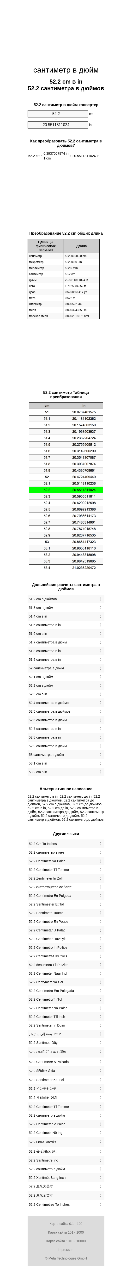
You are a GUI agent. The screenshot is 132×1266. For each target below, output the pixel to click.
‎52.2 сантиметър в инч (46, 852)
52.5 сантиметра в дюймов (49, 711)
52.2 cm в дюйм (41, 685)
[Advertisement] (66, 30)
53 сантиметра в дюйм (46, 755)
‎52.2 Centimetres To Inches (49, 1204)
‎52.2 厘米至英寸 (41, 1195)
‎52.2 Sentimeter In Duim (47, 1025)
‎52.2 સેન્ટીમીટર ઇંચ (42, 1151)
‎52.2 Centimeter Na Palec (48, 1008)
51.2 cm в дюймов (43, 599)
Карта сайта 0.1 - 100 (65, 1224)
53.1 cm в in (38, 763)
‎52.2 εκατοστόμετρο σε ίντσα (50, 887)
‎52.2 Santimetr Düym (44, 1043)
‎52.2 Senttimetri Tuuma (46, 913)
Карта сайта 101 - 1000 (66, 1232)
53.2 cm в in (38, 772)
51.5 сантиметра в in (45, 625)
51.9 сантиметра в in (45, 659)
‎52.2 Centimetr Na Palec (47, 861)
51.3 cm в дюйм (41, 608)
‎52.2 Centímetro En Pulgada (50, 896)
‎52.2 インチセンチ (42, 1088)
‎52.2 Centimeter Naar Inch (48, 973)
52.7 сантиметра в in (45, 729)
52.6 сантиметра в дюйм (48, 720)
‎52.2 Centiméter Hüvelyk (47, 939)
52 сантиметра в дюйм (46, 668)
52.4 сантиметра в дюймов (49, 703)
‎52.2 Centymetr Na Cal (46, 982)
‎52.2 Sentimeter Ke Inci (46, 1080)
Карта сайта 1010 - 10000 (66, 1241)
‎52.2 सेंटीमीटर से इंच (42, 1071)
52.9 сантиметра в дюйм (48, 746)
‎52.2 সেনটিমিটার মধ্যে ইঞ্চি (47, 1052)
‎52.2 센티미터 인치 (43, 1098)
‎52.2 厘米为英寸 (41, 1186)
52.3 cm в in (38, 694)
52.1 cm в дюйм (41, 677)
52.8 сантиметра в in (45, 737)
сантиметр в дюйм (66, 70)
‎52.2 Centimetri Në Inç (45, 1133)
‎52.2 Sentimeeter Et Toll (46, 904)
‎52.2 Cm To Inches (43, 844)
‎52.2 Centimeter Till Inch (47, 1017)
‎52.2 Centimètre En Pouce (48, 922)
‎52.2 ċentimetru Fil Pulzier (48, 965)
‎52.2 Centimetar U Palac (47, 930)
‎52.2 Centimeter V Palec (47, 1124)
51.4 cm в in (38, 616)
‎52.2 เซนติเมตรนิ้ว (42, 1142)
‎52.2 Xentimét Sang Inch (47, 1178)
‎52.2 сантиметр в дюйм (47, 1115)
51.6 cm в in (38, 634)
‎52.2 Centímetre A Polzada (49, 1062)
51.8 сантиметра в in (45, 651)
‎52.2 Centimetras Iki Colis (48, 956)
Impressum (66, 1250)
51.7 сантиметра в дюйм (48, 642)
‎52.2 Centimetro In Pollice (48, 947)
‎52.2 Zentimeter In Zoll (45, 878)
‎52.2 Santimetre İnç (43, 1160)
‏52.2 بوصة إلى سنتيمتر (45, 1034)
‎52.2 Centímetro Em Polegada (51, 991)
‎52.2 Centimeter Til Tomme (49, 870)
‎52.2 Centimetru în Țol (45, 999)
